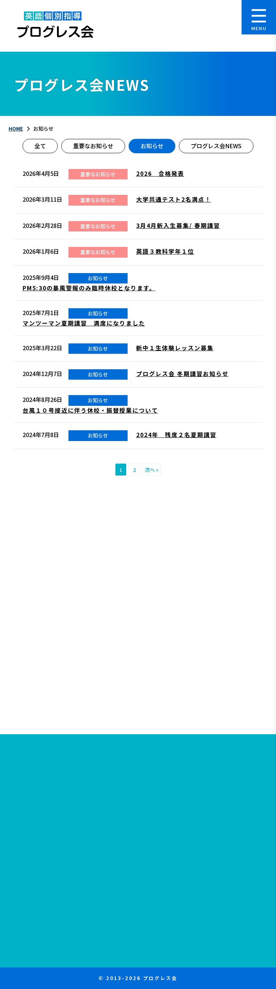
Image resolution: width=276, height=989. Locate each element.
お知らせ (152, 145)
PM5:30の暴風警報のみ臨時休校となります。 (89, 287)
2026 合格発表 (160, 173)
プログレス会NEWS (216, 145)
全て (40, 145)
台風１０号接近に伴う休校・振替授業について (90, 410)
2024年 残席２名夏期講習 (176, 434)
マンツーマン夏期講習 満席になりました (84, 323)
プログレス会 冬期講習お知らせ (182, 373)
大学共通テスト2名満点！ (173, 199)
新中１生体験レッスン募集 (175, 347)
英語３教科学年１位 (165, 251)
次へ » (151, 469)
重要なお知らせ (93, 145)
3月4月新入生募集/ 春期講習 (178, 225)
